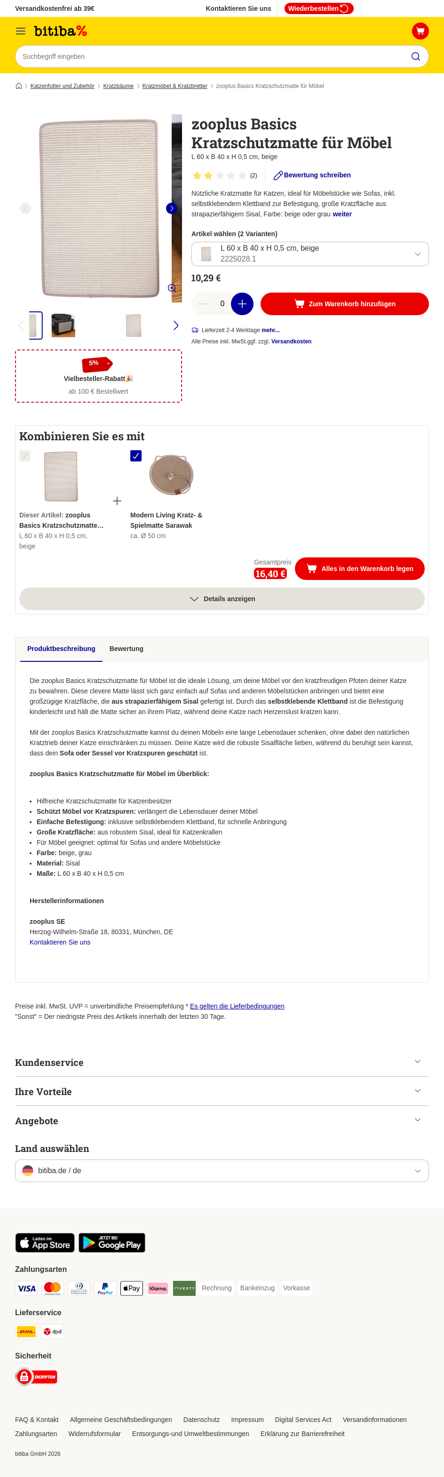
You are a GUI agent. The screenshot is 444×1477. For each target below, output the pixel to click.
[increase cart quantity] (242, 304)
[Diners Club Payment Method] (79, 1290)
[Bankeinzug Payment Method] (257, 1288)
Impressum (247, 1419)
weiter (342, 214)
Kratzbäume (118, 86)
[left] (25, 208)
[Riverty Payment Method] (184, 1290)
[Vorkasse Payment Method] (296, 1288)
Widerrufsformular (95, 1433)
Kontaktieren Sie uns (238, 8)
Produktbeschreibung (61, 648)
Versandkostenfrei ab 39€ (55, 8)
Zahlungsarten (36, 1433)
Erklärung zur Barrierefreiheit (303, 1433)
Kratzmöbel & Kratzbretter (175, 86)
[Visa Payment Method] (26, 1290)
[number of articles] (222, 304)
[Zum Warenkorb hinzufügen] (345, 304)
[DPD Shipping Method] (52, 1333)
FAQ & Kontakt (37, 1419)
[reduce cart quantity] (202, 304)
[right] (171, 208)
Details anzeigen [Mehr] (222, 598)
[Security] (36, 1378)
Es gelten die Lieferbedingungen (237, 1006)
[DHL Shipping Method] (26, 1333)
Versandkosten (291, 341)
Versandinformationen (375, 1419)
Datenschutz (201, 1419)
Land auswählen (52, 1148)
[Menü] (20, 31)
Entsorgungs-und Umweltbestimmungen (190, 1433)
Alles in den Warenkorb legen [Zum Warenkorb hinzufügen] (365, 569)
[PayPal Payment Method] (105, 1290)
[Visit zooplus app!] (45, 1250)
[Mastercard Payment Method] (52, 1290)
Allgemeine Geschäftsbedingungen (121, 1419)
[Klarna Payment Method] (158, 1290)
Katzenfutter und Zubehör (63, 86)
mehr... (271, 330)
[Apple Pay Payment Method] (131, 1290)
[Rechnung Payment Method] (217, 1288)
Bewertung (126, 648)
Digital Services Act (303, 1419)
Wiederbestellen (319, 8)
